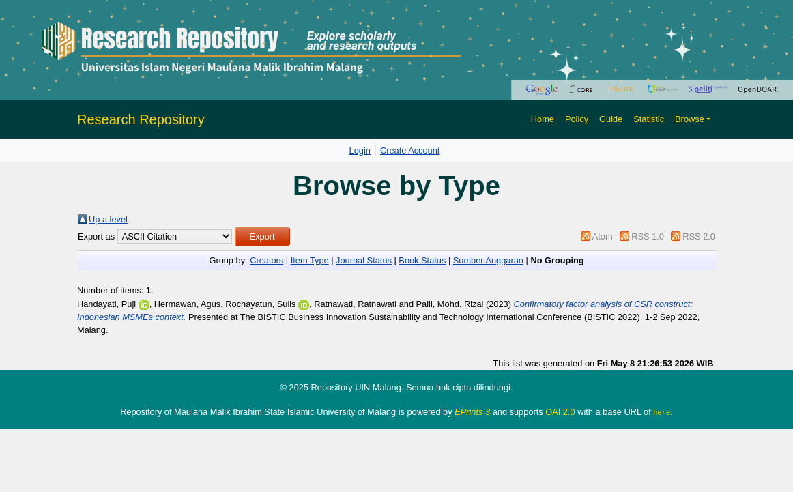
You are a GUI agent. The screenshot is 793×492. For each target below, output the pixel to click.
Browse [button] (689, 119)
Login (360, 150)
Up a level (108, 219)
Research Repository (141, 119)
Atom (602, 236)
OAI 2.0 (560, 412)
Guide (610, 119)
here (661, 412)
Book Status (422, 260)
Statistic (648, 119)
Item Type (310, 260)
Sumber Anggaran (488, 260)
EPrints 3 (472, 412)
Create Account (410, 150)
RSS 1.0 (647, 236)
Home (542, 119)
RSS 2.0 (698, 236)
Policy (576, 119)
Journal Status (364, 260)
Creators (266, 260)
